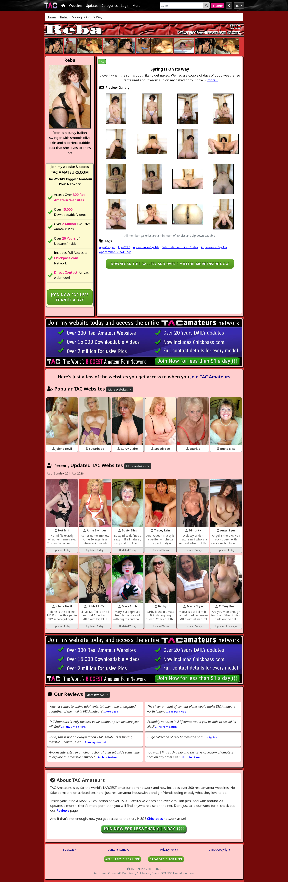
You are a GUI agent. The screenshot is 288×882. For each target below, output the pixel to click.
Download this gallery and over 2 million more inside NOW (170, 264)
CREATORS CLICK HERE (166, 859)
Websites (76, 5)
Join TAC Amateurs (210, 377)
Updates (92, 5)
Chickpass (155, 818)
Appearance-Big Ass (214, 247)
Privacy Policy (169, 849)
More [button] (136, 5)
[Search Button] (206, 5)
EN (237, 5)
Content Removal (119, 849)
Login (125, 5)
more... (212, 80)
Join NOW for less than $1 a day (70, 297)
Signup (218, 5)
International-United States (180, 247)
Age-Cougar (107, 247)
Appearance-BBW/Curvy (115, 252)
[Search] (182, 5)
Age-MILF (124, 247)
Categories (110, 5)
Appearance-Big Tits (146, 247)
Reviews (62, 810)
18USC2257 (68, 849)
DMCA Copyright (219, 849)
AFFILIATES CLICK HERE (122, 859)
